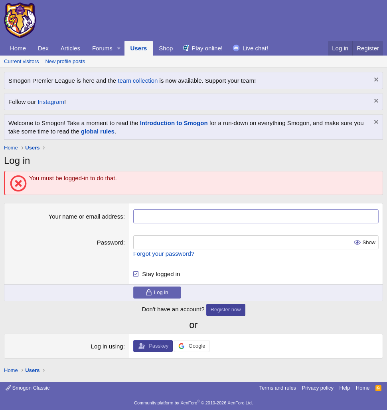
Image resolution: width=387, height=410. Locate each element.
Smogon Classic (28, 388)
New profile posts (65, 61)
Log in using (107, 346)
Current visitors (21, 61)
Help (345, 388)
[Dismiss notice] (375, 80)
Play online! (207, 48)
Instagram (51, 101)
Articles (70, 48)
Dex (43, 48)
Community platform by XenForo (193, 402)
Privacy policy (318, 388)
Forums (102, 48)
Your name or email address (86, 216)
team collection (138, 80)
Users (138, 48)
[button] (118, 48)
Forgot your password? (163, 253)
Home (18, 48)
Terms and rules (277, 388)
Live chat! (255, 48)
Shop (166, 48)
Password (110, 242)
